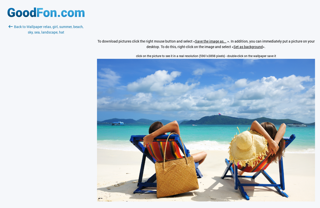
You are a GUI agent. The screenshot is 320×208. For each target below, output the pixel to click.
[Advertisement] (46, 94)
